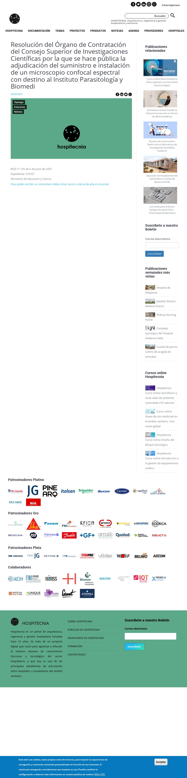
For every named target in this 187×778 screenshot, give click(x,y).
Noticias (117, 30)
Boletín (150, 229)
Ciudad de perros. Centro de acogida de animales (161, 351)
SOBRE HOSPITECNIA (80, 621)
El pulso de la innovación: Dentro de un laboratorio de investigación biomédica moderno (162, 146)
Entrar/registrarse (171, 5)
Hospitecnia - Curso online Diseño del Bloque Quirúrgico (159, 439)
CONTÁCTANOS (77, 654)
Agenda (134, 30)
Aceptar (161, 763)
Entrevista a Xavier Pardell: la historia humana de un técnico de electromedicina (162, 113)
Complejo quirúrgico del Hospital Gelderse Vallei (159, 333)
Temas (59, 30)
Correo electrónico (157, 239)
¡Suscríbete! (154, 253)
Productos (98, 30)
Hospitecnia (14, 30)
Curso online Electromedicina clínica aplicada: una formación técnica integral (162, 82)
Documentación (39, 30)
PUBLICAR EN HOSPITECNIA (84, 629)
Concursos (19, 107)
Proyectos (77, 30)
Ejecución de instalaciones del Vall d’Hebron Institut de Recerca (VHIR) (162, 178)
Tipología (18, 102)
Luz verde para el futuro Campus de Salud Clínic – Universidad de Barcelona (162, 209)
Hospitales (176, 30)
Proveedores (153, 30)
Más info (99, 775)
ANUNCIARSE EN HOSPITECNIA (86, 638)
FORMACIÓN (75, 646)
